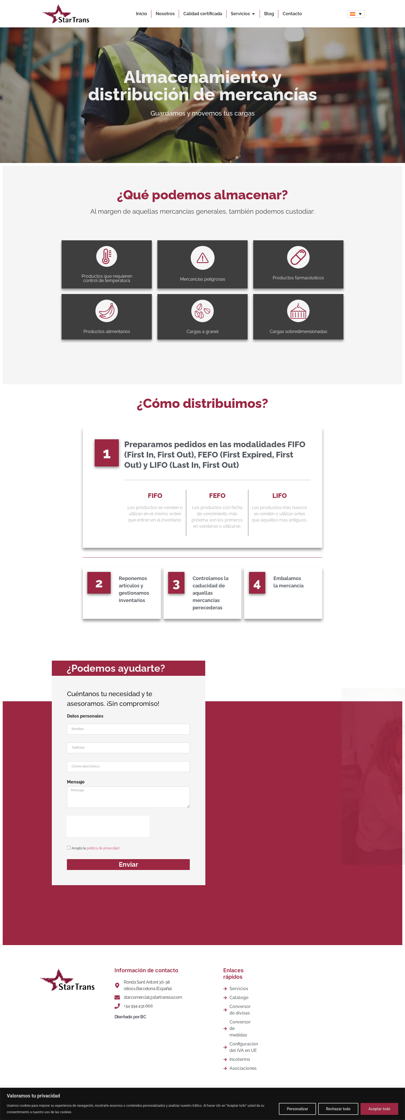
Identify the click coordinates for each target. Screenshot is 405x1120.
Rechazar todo (338, 1109)
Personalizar (297, 1109)
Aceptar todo (379, 1109)
